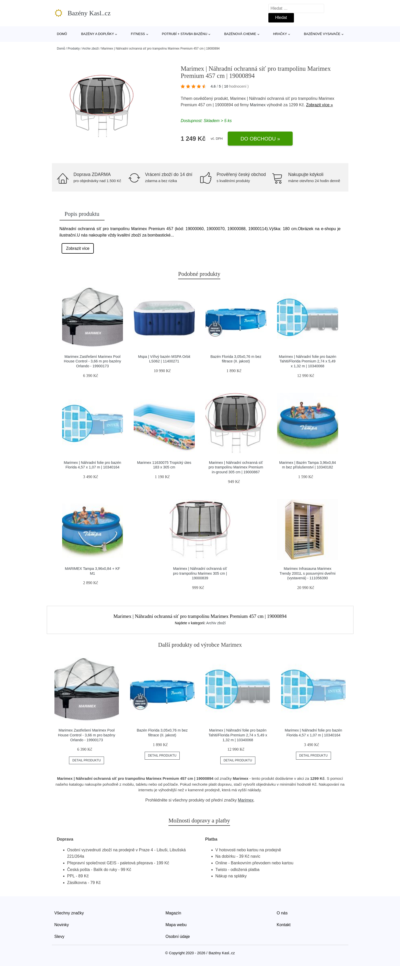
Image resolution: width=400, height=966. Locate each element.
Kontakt (284, 925)
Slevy (59, 936)
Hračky (280, 34)
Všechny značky (69, 913)
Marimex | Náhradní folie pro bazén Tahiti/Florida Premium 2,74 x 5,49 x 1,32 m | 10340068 (307, 361)
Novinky (61, 925)
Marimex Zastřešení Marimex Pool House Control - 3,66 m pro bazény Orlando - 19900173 (92, 361)
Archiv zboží (90, 48)
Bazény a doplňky (97, 34)
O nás (282, 913)
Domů (62, 34)
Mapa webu (176, 925)
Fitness (138, 34)
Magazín (173, 913)
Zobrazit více (77, 248)
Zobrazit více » (319, 105)
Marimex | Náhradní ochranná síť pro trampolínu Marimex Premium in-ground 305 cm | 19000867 (236, 467)
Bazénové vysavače (322, 34)
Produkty (74, 48)
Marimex (258, 105)
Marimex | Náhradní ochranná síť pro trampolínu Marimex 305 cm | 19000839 (200, 573)
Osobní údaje (178, 936)
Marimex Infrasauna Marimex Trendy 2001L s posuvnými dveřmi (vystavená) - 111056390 (308, 573)
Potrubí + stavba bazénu (184, 34)
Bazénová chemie (240, 34)
